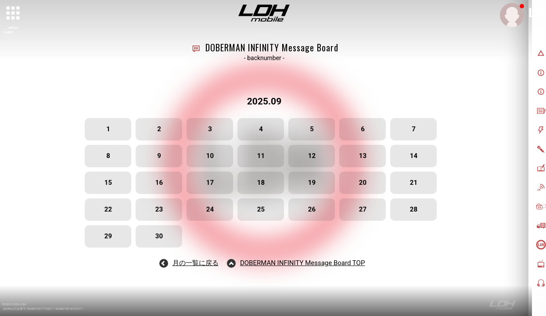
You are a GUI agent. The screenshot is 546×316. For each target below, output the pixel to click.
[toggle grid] (13, 13)
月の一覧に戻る (195, 263)
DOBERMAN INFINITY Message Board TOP (302, 263)
